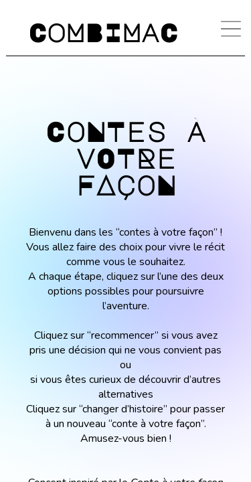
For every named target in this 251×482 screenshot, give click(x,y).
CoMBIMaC (103, 31)
